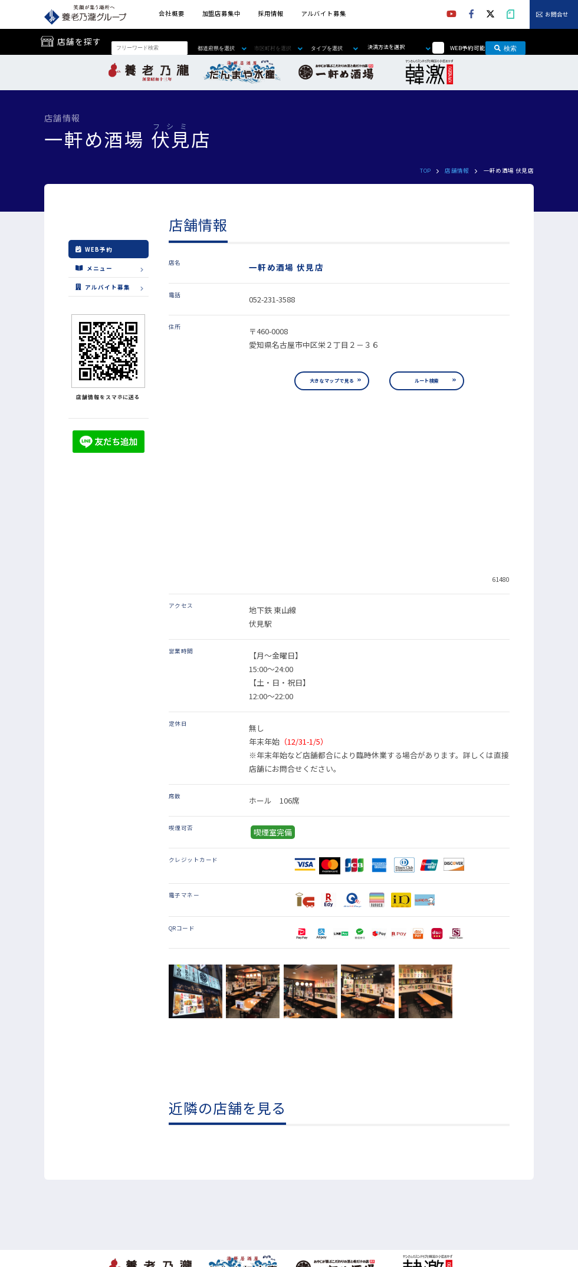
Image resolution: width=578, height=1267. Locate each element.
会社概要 (171, 13)
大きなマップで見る (332, 380)
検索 (505, 47)
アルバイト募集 (323, 13)
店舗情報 (457, 170)
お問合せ (557, 15)
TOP (425, 170)
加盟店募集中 (221, 13)
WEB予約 (94, 249)
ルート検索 (427, 380)
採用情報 (270, 13)
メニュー (94, 268)
